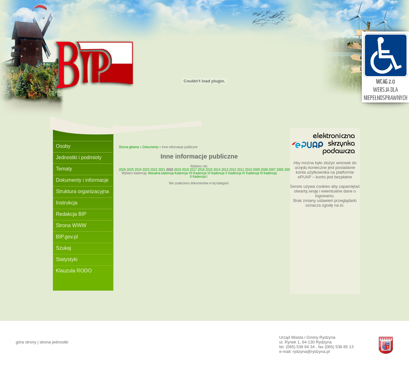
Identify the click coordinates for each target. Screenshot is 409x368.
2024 (138, 169)
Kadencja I (200, 176)
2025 (130, 169)
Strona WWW (71, 225)
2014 (216, 169)
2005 (287, 169)
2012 (232, 169)
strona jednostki (54, 342)
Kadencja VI (201, 173)
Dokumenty (151, 147)
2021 (161, 169)
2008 (264, 169)
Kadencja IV (236, 173)
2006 (279, 169)
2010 (248, 169)
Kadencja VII (184, 173)
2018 (185, 169)
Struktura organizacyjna (82, 191)
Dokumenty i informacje (82, 180)
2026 (122, 169)
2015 (209, 169)
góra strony (26, 342)
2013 (224, 169)
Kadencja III (254, 173)
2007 (272, 169)
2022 (154, 169)
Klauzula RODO (74, 270)
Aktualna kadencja (161, 173)
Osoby (63, 146)
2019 (177, 169)
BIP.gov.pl (67, 236)
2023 (146, 169)
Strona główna (129, 147)
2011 (240, 169)
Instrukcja (66, 202)
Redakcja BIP (71, 214)
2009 (256, 169)
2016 (201, 169)
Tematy (64, 168)
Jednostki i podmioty (79, 157)
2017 (193, 169)
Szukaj (63, 248)
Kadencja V (219, 173)
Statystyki (66, 259)
